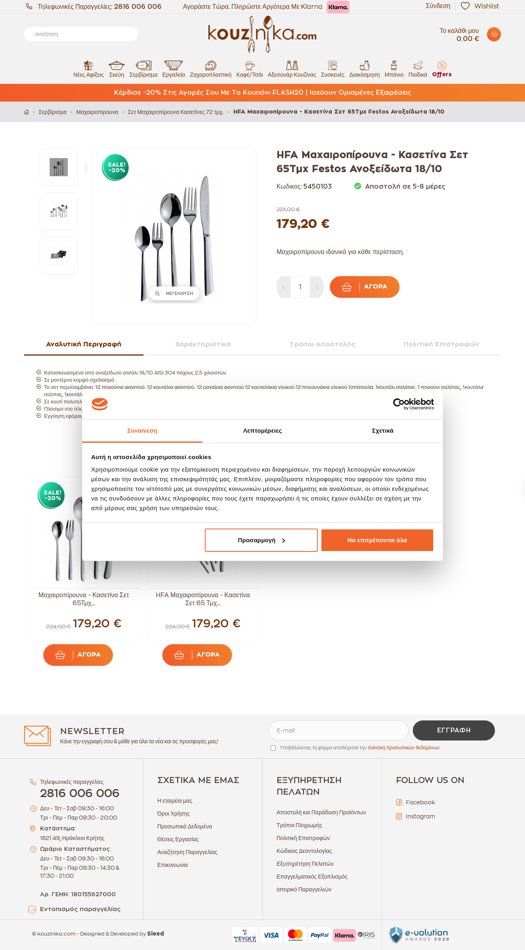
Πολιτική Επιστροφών (303, 838)
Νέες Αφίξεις (88, 68)
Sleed (155, 934)
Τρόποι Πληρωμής (299, 825)
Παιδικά (417, 68)
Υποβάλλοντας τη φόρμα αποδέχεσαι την (360, 747)
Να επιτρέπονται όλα (377, 540)
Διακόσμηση (364, 68)
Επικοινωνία (173, 865)
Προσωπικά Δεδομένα (185, 826)
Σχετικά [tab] (382, 430)
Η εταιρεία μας (175, 801)
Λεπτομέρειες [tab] (262, 430)
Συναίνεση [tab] (142, 430)
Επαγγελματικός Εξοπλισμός (312, 876)
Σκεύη (117, 68)
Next (88, 167)
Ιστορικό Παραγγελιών (304, 889)
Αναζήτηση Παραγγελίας (188, 852)
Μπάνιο (394, 68)
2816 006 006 (138, 7)
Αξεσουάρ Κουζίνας (292, 68)
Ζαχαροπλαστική (211, 68)
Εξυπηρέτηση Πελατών (305, 864)
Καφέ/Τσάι (249, 68)
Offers (442, 68)
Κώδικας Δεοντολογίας (304, 851)
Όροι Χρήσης (174, 813)
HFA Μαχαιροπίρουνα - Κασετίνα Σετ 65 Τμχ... (203, 599)
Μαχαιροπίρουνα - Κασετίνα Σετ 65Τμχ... (83, 599)
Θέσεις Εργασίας (178, 839)
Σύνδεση (438, 6)
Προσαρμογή (261, 540)
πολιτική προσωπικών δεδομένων (404, 747)
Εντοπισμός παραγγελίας (80, 909)
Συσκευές (333, 68)
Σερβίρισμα (143, 68)
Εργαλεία (173, 68)
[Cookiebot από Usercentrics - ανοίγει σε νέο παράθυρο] (399, 404)
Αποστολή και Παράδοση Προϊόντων (321, 812)
